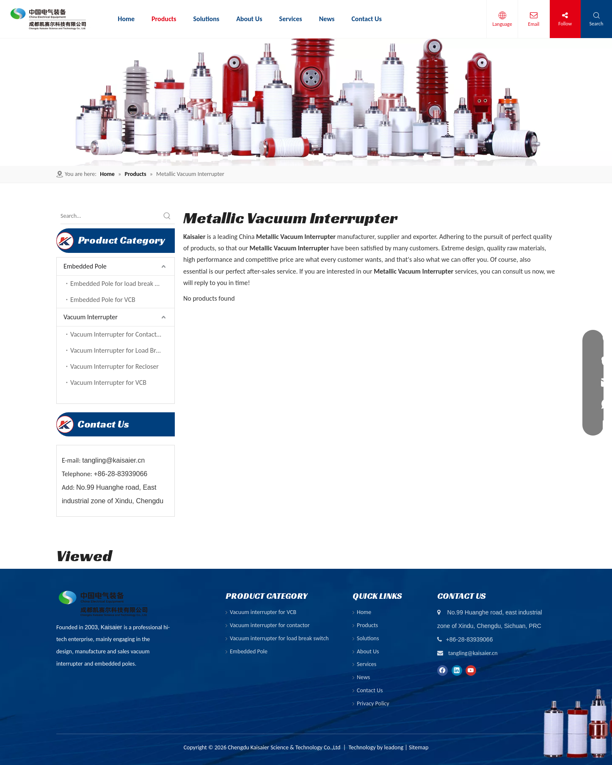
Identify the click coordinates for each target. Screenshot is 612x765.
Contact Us (370, 690)
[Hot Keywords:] (167, 216)
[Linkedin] (457, 670)
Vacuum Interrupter (90, 317)
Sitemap (418, 747)
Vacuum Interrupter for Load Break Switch (122, 350)
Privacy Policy (373, 703)
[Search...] (110, 216)
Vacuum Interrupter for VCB (108, 382)
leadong (394, 747)
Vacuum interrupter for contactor (270, 625)
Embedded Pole (85, 266)
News (363, 677)
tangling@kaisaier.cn (473, 653)
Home (364, 612)
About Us (368, 651)
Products (367, 625)
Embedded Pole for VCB (102, 300)
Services (366, 664)
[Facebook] (442, 670)
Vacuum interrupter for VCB (263, 612)
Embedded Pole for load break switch (121, 284)
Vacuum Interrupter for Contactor (116, 334)
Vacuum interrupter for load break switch (279, 638)
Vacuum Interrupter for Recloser (114, 366)
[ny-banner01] (306, 102)
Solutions (368, 638)
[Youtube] (471, 670)
